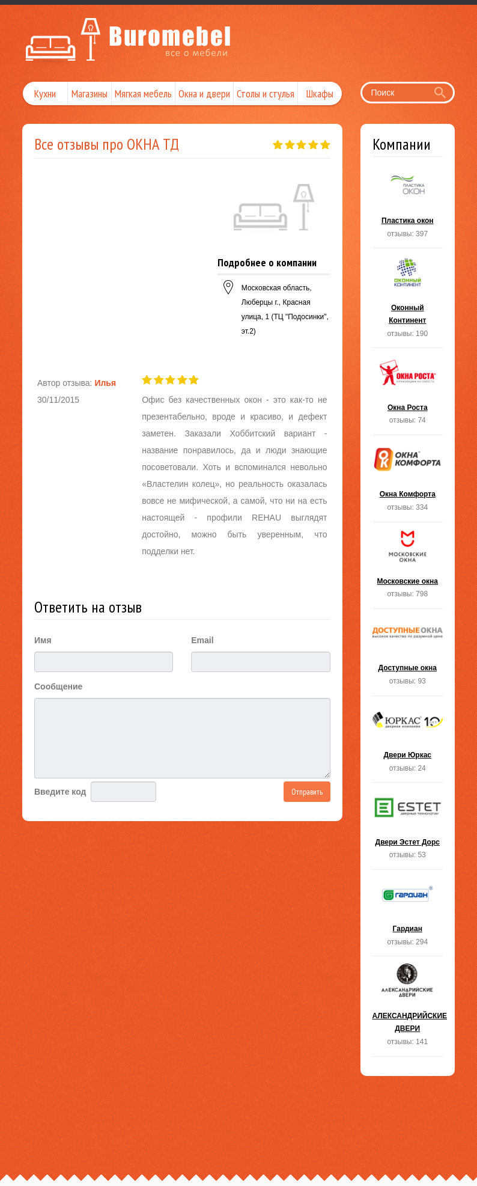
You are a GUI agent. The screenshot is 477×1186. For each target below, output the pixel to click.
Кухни (45, 93)
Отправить (307, 791)
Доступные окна (407, 655)
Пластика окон (407, 208)
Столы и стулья (265, 93)
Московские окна (407, 569)
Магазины (89, 93)
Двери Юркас (407, 743)
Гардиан (407, 916)
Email (202, 640)
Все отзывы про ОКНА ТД (106, 144)
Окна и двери (204, 93)
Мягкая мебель (143, 93)
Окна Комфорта (407, 482)
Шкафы (319, 93)
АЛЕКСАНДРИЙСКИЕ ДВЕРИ (407, 1010)
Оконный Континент (407, 301)
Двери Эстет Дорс (407, 829)
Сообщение (58, 686)
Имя (43, 640)
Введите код (60, 791)
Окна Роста (407, 395)
